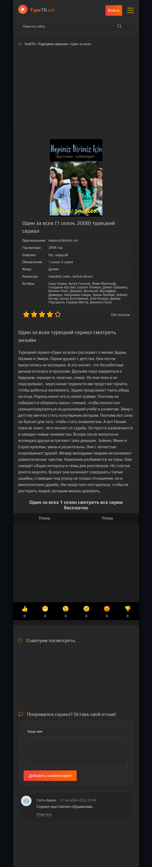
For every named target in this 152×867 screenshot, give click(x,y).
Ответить (44, 814)
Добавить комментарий (50, 775)
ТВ (42, 10)
